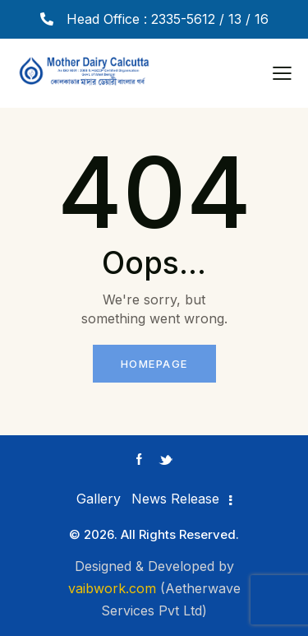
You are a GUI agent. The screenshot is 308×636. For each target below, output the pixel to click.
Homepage (154, 363)
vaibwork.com (112, 588)
